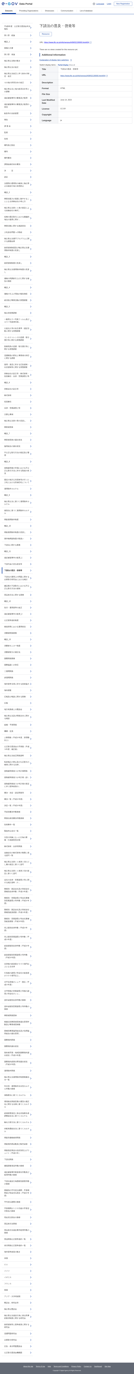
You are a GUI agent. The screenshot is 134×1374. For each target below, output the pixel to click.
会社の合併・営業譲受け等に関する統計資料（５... (16, 881)
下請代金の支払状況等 (13, 564)
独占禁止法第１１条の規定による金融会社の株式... (16, 209)
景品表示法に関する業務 (14, 595)
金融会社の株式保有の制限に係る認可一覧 (16, 854)
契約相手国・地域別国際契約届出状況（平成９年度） (16, 1054)
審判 (6, 151)
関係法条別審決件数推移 (14, 818)
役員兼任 (7, 402)
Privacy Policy (76, 1366)
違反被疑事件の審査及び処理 (15, 98)
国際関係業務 (9, 658)
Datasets (9, 11)
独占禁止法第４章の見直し (15, 421)
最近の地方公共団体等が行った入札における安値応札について (16, 481)
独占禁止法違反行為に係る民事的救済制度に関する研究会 (16, 1317)
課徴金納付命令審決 (12, 164)
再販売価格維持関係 (12, 1138)
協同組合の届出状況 (12, 446)
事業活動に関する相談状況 (15, 226)
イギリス (7, 1277)
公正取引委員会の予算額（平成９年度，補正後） (16, 748)
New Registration (123, 4)
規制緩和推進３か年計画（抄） (16, 777)
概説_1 (7, 42)
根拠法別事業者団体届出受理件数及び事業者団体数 (16, 1023)
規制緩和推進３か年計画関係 (15, 771)
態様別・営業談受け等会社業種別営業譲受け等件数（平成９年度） (16, 900)
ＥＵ (6, 1265)
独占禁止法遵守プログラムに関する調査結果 (16, 240)
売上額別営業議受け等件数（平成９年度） (16, 938)
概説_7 (7, 433)
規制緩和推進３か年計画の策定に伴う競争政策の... (16, 785)
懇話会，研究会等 (11, 1303)
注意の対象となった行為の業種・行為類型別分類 (15, 838)
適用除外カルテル (11, 489)
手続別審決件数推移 (12, 812)
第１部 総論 (9, 35)
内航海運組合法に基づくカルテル (16, 1130)
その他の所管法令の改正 (14, 82)
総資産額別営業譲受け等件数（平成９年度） (15, 956)
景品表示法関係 (10, 1224)
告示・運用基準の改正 (13, 608)
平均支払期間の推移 (12, 1202)
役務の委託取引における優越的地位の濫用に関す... (16, 218)
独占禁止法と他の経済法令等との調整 (16, 90)
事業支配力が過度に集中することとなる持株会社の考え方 (16, 200)
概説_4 (7, 287)
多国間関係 (8, 678)
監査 (6, 132)
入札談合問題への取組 (13, 232)
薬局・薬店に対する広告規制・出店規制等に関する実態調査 (16, 366)
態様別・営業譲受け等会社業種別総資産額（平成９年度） (16, 920)
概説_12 (7, 601)
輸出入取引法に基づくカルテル (16, 1122)
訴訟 (6, 177)
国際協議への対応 (11, 665)
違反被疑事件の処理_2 (13, 614)
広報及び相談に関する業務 (15, 697)
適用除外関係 (9, 1071)
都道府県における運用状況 (15, 627)
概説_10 (7, 526)
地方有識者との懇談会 (13, 709)
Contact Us (87, 1366)
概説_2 (7, 192)
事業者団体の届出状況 (13, 440)
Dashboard (98, 1366)
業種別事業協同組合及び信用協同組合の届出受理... (16, 1032)
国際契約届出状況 (11, 1046)
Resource (45, 34)
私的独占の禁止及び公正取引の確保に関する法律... (16, 763)
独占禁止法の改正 (11, 67)
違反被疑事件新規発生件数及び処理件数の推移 (16, 1173)
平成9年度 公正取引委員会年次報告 (17, 27)
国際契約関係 (9, 1040)
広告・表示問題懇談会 (13, 1346)
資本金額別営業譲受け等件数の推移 (16, 1007)
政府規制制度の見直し (13, 263)
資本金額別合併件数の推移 (15, 1000)
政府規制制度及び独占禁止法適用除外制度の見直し (16, 249)
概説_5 (7, 307)
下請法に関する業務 (12, 545)
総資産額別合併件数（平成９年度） (16, 947)
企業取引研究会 (10, 1340)
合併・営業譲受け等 (12, 408)
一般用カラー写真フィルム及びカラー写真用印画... (16, 320)
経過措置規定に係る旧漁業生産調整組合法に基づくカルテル (16, 1114)
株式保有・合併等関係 (13, 846)
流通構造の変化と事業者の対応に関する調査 (16, 356)
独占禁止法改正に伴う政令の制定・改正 (16, 75)
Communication (67, 11)
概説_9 (7, 495)
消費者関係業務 (10, 633)
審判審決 (7, 158)
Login (109, 4)
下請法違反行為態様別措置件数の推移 (16, 1182)
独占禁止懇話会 (10, 1309)
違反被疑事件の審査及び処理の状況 (16, 105)
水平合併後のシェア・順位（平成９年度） (16, 983)
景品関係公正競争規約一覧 (15, 1239)
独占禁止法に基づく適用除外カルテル (16, 502)
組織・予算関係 (10, 725)
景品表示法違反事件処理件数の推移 (16, 1231)
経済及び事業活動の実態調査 (15, 300)
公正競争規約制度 (11, 620)
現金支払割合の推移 (12, 1217)
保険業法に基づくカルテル (15, 1095)
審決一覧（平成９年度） (14, 799)
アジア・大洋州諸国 (12, 1296)
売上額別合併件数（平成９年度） (15, 929)
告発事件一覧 (9, 825)
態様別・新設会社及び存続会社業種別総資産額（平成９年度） (16, 911)
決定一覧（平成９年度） (14, 805)
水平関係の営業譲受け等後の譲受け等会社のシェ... (16, 992)
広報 (6, 703)
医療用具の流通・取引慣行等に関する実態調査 (16, 347)
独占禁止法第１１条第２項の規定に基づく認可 (16, 872)
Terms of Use (40, 1366)
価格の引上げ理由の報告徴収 (15, 294)
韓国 (6, 1290)
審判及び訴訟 (9, 145)
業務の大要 (8, 48)
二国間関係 (8, 671)
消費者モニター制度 (12, 646)
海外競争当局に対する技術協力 (16, 684)
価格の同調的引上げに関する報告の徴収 (16, 279)
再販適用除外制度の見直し (15, 532)
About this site (28, 1366)
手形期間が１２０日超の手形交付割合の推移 (16, 1209)
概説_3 (7, 257)
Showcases (49, 11)
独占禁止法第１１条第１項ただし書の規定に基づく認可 (16, 863)
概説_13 (7, 639)
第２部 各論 (9, 54)
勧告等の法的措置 (11, 113)
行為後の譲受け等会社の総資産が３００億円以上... (16, 974)
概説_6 (7, 383)
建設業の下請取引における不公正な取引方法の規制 (16, 587)
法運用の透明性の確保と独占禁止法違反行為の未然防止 (16, 184)
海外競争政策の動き (12, 1252)
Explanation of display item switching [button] (56, 60)
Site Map (108, 1366)
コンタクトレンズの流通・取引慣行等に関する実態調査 (16, 338)
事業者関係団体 (10, 1015)
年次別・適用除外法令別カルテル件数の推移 (16, 1087)
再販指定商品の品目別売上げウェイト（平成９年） (16, 1151)
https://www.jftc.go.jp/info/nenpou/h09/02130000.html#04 (66, 42)
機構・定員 (8, 731)
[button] (98, 3)
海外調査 (7, 690)
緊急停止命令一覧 (11, 831)
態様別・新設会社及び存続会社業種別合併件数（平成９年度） (16, 890)
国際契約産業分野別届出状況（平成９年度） (15, 1063)
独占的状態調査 (10, 313)
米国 (6, 1258)
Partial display (63, 65)
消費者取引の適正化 (12, 652)
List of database (86, 11)
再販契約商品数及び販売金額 (15, 1144)
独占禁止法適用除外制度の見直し (16, 270)
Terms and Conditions (61, 1366)
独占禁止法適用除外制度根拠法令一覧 (16, 1078)
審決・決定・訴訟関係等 (14, 793)
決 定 (8, 171)
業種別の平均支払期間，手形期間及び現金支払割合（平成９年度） (16, 1193)
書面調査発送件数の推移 (14, 1166)
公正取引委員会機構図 (13, 1353)
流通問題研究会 (10, 1333)
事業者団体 (8, 427)
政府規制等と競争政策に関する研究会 (16, 1326)
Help (49, 1366)
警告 (6, 120)
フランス (7, 1284)
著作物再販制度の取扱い (14, 539)
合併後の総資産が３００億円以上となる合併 (16, 965)
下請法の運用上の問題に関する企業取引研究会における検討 (16, 578)
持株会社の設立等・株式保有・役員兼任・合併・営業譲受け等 (16, 375)
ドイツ (7, 1271)
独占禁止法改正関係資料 (14, 756)
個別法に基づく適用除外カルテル (16, 512)
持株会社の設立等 (11, 389)
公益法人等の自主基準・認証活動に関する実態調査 (16, 329)
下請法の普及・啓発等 (13, 570)
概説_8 (7, 462)
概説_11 (7, 551)
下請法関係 (8, 1159)
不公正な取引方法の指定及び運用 (16, 454)
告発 (6, 139)
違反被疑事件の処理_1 (13, 558)
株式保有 (7, 395)
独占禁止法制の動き (12, 61)
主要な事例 (8, 414)
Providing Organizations (28, 11)
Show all (72, 65)
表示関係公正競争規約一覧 (15, 1245)
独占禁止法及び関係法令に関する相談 (16, 717)
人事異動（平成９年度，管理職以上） (16, 739)
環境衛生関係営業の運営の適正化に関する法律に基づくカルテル (16, 1104)
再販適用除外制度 (11, 519)
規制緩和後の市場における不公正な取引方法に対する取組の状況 (16, 470)
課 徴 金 (7, 126)
